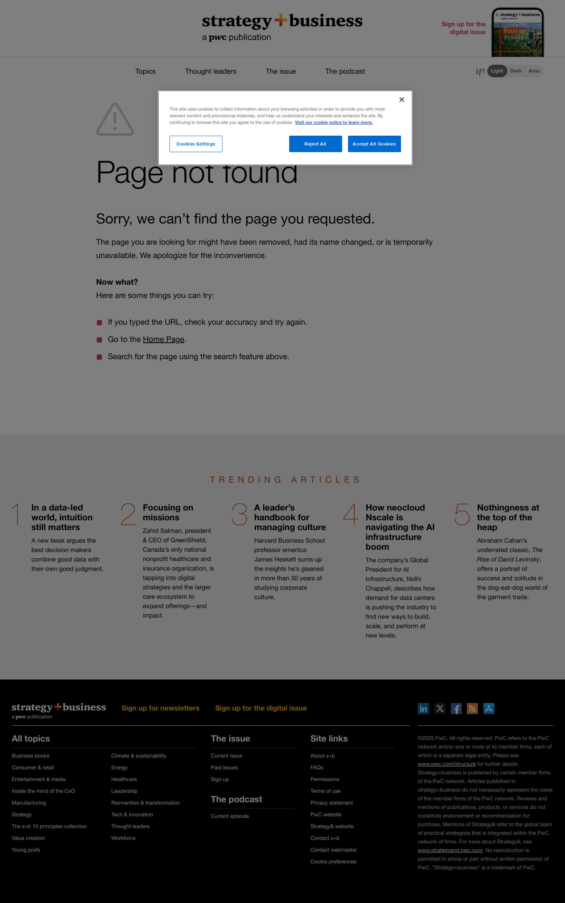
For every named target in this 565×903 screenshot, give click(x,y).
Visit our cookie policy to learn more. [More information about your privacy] (334, 122)
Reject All (315, 144)
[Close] (401, 99)
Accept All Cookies (374, 144)
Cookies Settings (196, 144)
